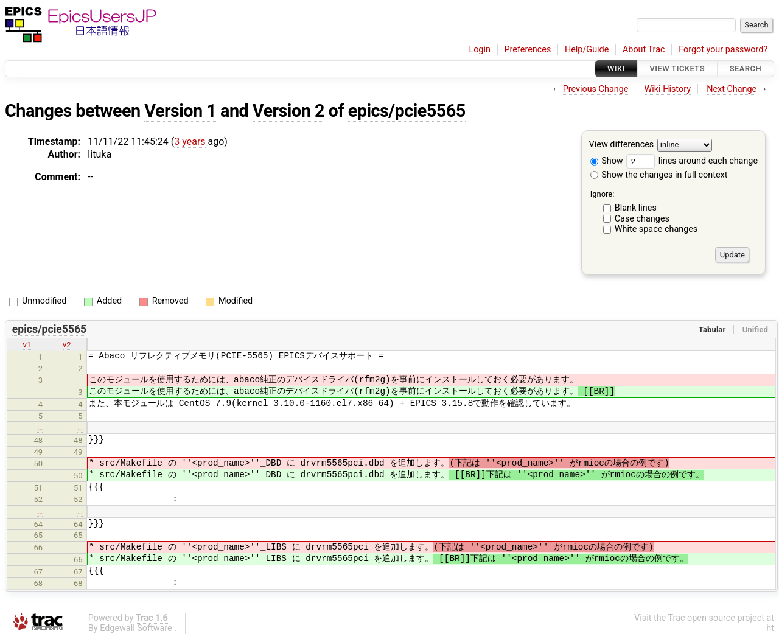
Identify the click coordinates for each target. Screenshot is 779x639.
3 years (189, 141)
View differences (621, 145)
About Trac (644, 49)
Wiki (616, 68)
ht (770, 628)
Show (606, 161)
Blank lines (636, 208)
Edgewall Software (136, 628)
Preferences (527, 49)
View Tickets (677, 68)
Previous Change (596, 89)
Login (480, 49)
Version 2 (288, 110)
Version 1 (180, 110)
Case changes (642, 219)
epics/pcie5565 (407, 110)
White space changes (656, 229)
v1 (27, 344)
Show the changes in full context (659, 175)
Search (745, 68)
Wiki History (668, 89)
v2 (67, 344)
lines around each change (692, 161)
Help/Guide (587, 49)
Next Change (731, 89)
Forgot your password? (723, 49)
